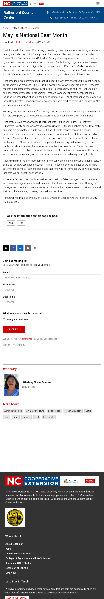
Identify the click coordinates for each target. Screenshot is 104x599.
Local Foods (54, 411)
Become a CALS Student (18, 563)
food (6, 417)
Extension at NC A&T (16, 568)
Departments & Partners (18, 553)
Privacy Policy (18, 345)
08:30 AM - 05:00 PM (89, 18)
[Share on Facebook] (13, 248)
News (5, 28)
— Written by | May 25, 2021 (27, 42)
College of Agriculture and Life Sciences (27, 558)
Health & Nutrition (73, 411)
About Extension (14, 543)
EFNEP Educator (28, 387)
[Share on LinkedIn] (20, 248)
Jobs (8, 548)
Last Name (9, 296)
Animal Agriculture (35, 411)
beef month (48, 417)
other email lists (29, 339)
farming (26, 417)
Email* (6, 272)
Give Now (10, 572)
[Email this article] (28, 248)
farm (16, 417)
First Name (9, 284)
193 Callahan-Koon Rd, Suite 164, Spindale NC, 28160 (73, 12)
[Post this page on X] (6, 248)
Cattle (88, 411)
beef (37, 417)
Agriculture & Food (13, 411)
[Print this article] (35, 248)
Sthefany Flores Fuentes (26, 42)
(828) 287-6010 (59, 17)
